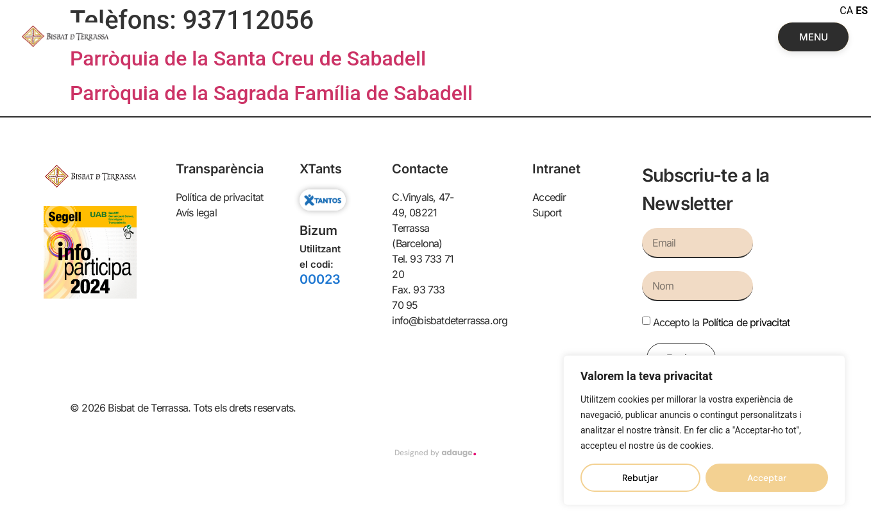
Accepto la (721, 322)
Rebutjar (640, 477)
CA (846, 10)
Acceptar (766, 477)
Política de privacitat (746, 322)
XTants (321, 169)
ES (862, 10)
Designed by (435, 453)
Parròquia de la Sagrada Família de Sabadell (271, 93)
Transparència (220, 169)
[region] (704, 430)
